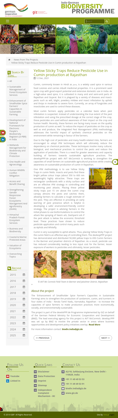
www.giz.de (72, 393)
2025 (17, 335)
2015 (17, 274)
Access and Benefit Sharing (17, 183)
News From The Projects (26, 59)
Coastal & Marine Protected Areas (18, 238)
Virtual (109, 414)
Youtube (14, 376)
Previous (42, 337)
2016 (17, 281)
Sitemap (42, 385)
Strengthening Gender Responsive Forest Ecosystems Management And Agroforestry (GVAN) (18, 199)
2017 (17, 287)
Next (105, 337)
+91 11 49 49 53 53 (75, 379)
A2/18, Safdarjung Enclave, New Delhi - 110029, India (86, 373)
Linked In (15, 380)
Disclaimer (43, 371)
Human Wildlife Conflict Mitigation (17, 173)
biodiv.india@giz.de (76, 388)
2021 (17, 311)
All (10, 81)
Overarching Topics (15, 255)
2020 (17, 305)
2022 (17, 317)
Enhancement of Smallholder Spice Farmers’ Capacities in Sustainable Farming (18, 107)
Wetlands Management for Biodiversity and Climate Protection (17, 150)
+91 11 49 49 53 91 (75, 383)
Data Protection (46, 376)
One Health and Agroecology (17, 163)
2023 (17, 323)
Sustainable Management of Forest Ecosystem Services (18, 90)
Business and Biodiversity (16, 230)
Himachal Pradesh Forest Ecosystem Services (16, 218)
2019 (17, 299)
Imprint (42, 380)
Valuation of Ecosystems (15, 247)
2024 (17, 329)
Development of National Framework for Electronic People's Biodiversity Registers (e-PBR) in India (17, 130)
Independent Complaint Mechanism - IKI (46, 392)
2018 (17, 293)
